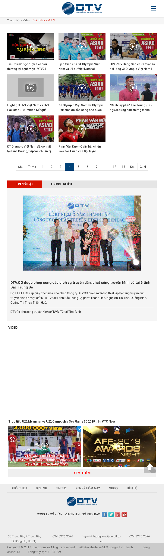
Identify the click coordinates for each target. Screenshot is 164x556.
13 (123, 167)
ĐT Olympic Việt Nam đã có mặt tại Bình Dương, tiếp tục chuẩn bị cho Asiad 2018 (29, 151)
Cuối (143, 167)
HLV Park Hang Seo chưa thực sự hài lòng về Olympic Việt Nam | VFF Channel (132, 68)
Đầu (20, 167)
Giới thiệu (19, 488)
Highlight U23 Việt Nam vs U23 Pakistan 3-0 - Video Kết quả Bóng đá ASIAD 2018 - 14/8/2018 (29, 110)
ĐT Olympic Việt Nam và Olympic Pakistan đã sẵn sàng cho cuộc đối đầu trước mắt (81, 110)
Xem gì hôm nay (88, 488)
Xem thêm (82, 473)
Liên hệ (132, 488)
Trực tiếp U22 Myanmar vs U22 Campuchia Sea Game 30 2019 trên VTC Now (61, 421)
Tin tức (61, 488)
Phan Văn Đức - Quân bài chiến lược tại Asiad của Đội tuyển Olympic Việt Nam (80, 151)
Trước (32, 167)
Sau (132, 167)
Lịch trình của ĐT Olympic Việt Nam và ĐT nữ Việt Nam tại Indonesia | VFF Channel (79, 68)
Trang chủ (13, 20)
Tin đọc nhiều (61, 184)
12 (114, 167)
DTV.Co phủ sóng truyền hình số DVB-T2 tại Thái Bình (45, 311)
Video (26, 20)
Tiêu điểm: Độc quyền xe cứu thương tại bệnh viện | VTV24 (27, 66)
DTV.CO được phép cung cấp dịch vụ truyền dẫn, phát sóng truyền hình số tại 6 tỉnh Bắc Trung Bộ (80, 284)
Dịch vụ (41, 488)
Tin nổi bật (24, 184)
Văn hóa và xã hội (44, 20)
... (105, 167)
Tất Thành (126, 547)
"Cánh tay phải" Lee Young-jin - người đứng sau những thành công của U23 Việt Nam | (131, 110)
